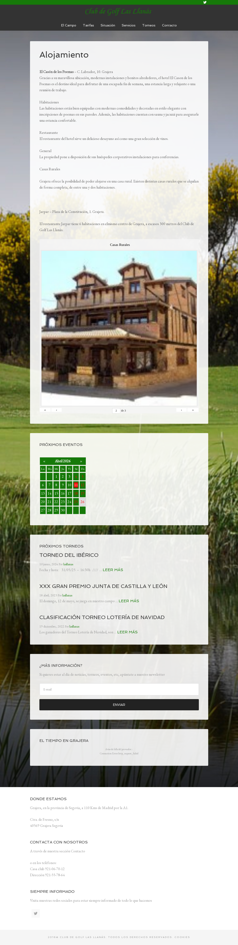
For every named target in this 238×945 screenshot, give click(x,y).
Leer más (113, 570)
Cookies (182, 937)
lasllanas (119, 12)
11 (76, 484)
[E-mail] (119, 689)
